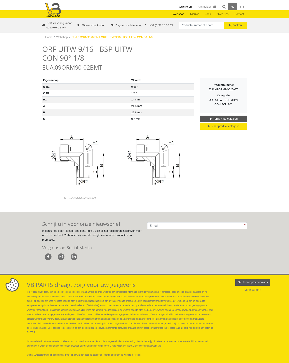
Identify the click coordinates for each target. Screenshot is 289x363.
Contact (239, 14)
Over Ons (223, 14)
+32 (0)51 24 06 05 (161, 25)
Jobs (208, 14)
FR (242, 6)
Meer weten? (252, 290)
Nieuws (194, 14)
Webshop (178, 14)
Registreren (185, 6)
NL (232, 6)
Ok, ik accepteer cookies (252, 282)
